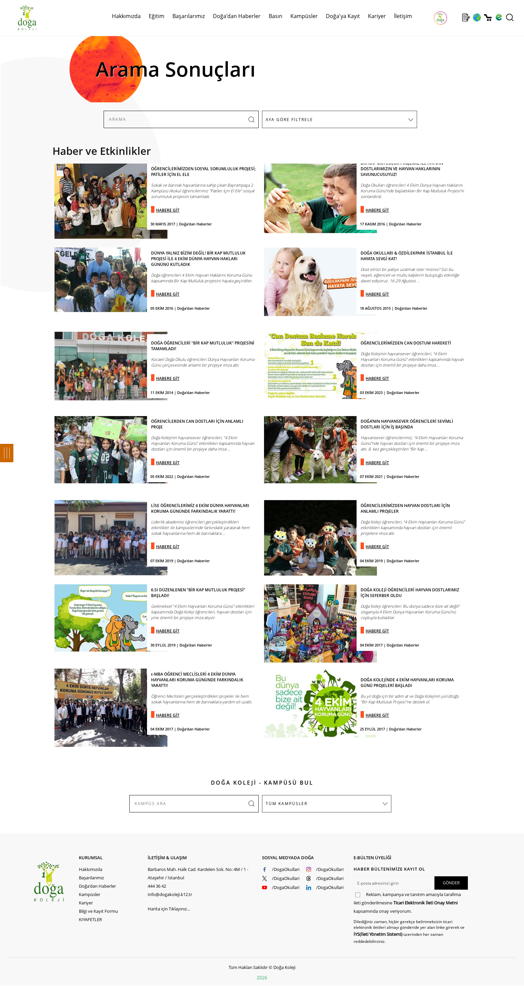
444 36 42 (157, 886)
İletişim (403, 16)
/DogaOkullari (285, 869)
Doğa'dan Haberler (237, 16)
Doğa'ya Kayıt (343, 16)
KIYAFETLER (90, 919)
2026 (262, 977)
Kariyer (377, 16)
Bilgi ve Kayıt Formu (98, 911)
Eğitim (156, 16)
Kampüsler (304, 16)
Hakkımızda (126, 16)
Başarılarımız (188, 16)
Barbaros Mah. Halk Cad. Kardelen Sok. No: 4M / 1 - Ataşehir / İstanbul (198, 873)
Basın (275, 16)
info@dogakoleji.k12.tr (170, 894)
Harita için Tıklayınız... (169, 909)
